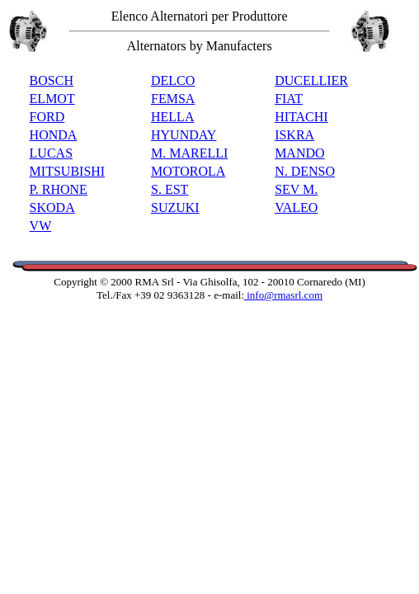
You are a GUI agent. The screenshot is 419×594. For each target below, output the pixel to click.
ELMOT (52, 99)
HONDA (54, 135)
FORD (47, 117)
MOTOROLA (188, 171)
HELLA (172, 117)
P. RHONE (58, 189)
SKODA (52, 207)
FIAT (289, 99)
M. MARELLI (189, 153)
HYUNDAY (183, 135)
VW (41, 226)
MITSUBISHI (68, 171)
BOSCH (51, 80)
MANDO (299, 153)
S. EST (169, 189)
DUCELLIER (311, 80)
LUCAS (51, 153)
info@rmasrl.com (283, 295)
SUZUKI (175, 207)
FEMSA (173, 99)
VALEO (296, 207)
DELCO (173, 80)
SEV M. (296, 189)
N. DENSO (305, 171)
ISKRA (294, 135)
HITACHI (301, 117)
